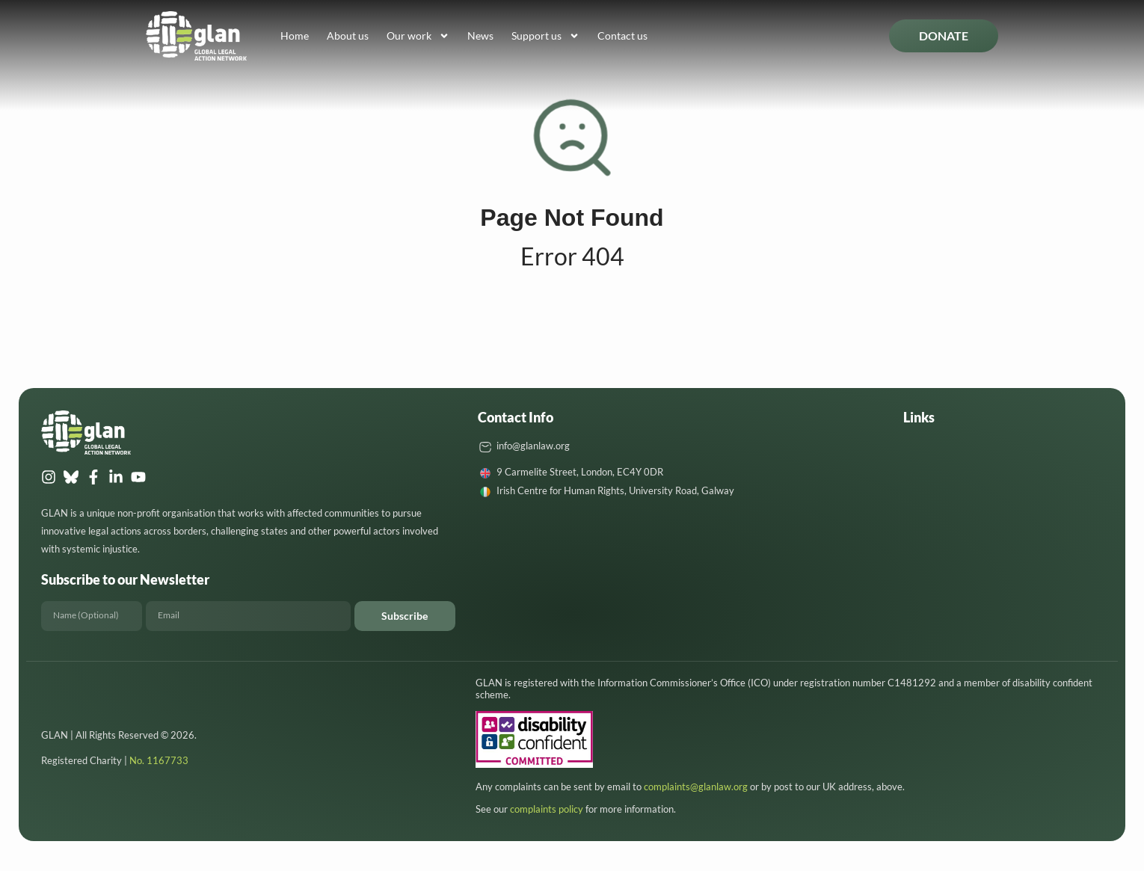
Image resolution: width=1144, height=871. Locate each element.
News (480, 35)
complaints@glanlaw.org (696, 786)
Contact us (622, 35)
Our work (418, 36)
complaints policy (546, 809)
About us (348, 35)
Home (294, 35)
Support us (545, 36)
